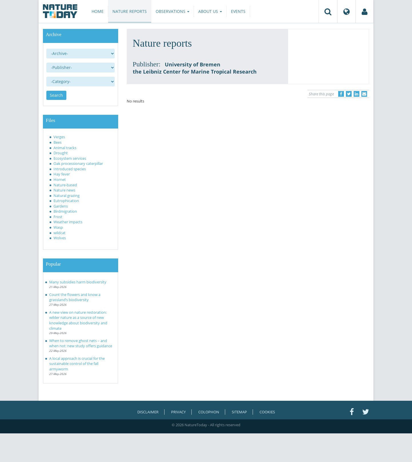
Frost (58, 216)
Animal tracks (65, 147)
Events (238, 11)
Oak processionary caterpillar (78, 163)
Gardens (61, 206)
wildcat (60, 232)
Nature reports (129, 11)
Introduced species (70, 168)
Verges (59, 136)
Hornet (60, 179)
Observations (172, 11)
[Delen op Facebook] (341, 94)
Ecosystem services (70, 158)
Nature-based (65, 184)
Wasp (58, 227)
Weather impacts (68, 221)
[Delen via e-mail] (364, 94)
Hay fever (62, 174)
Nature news (64, 190)
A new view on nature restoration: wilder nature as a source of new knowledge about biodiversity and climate (78, 320)
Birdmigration (65, 211)
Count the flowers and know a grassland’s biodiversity (74, 297)
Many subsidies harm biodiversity (77, 282)
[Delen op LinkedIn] (356, 94)
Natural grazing (67, 195)
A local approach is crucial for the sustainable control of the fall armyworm (77, 364)
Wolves (60, 237)
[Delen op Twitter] (349, 94)
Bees (58, 142)
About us (210, 11)
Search (56, 95)
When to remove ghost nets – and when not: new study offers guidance (80, 343)
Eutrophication (66, 200)
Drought (61, 152)
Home (98, 11)
